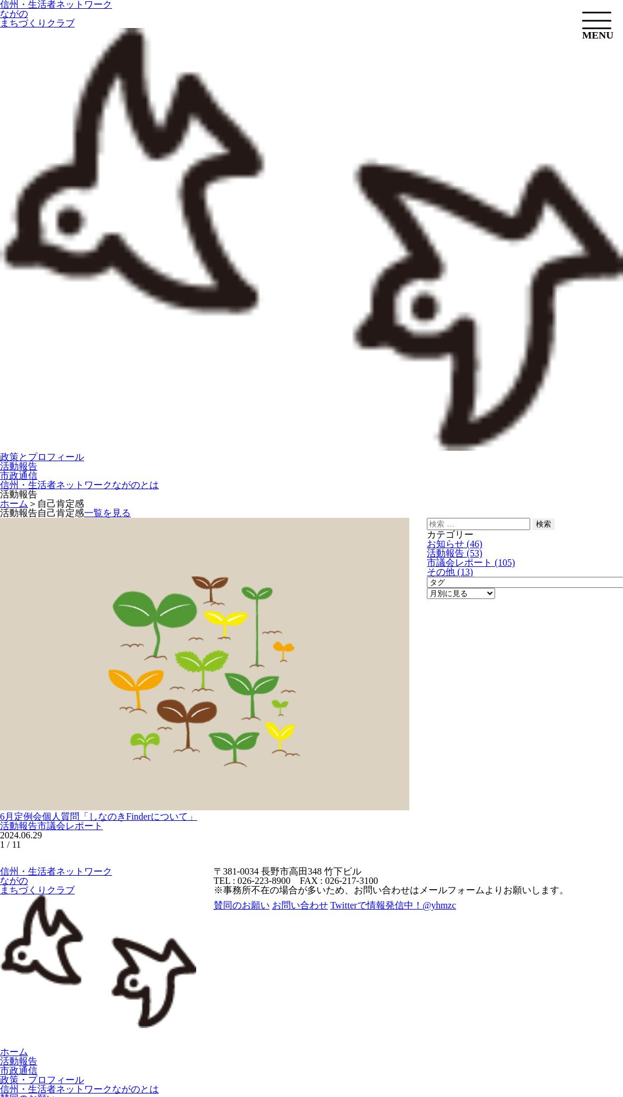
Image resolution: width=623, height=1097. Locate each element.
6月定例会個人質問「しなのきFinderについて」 (98, 816)
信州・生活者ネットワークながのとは (79, 485)
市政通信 (18, 475)
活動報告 (18, 466)
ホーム (14, 1052)
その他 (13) (450, 572)
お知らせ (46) (454, 544)
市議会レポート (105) (471, 562)
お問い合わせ (300, 905)
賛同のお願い (242, 905)
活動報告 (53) (454, 553)
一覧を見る (107, 513)
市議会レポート (70, 826)
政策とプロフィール (42, 457)
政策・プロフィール (42, 1080)
